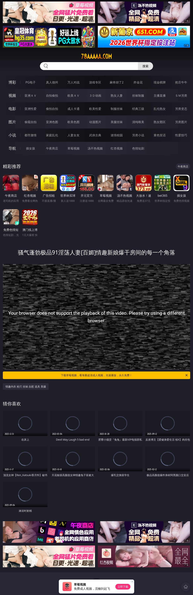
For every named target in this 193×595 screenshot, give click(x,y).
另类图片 (181, 122)
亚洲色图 (52, 122)
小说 (12, 135)
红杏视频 (117, 148)
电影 (12, 108)
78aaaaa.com (96, 56)
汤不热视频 (95, 148)
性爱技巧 (181, 135)
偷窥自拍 (31, 122)
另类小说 (138, 135)
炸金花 (138, 82)
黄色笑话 (160, 135)
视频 (12, 95)
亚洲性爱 (31, 109)
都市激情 (31, 135)
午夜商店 (52, 148)
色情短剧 (138, 148)
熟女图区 (160, 122)
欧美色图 (73, 122)
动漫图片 (95, 122)
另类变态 (181, 109)
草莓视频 (73, 148)
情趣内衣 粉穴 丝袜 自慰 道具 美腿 (25, 386)
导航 (12, 148)
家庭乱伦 (52, 135)
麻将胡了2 (116, 82)
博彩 (12, 82)
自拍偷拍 (52, 95)
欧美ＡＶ (73, 95)
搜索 (145, 66)
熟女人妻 (117, 95)
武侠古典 (95, 135)
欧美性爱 (95, 109)
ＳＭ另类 (181, 95)
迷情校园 (117, 135)
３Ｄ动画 (95, 95)
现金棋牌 (160, 82)
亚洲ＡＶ (31, 95)
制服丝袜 (117, 109)
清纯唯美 (138, 122)
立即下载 (123, 586)
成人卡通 (73, 109)
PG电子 (30, 82)
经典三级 (138, 109)
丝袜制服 (138, 95)
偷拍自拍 (52, 109)
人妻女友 (73, 135)
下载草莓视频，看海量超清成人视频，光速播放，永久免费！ (124, 375)
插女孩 (30, 148)
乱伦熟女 (160, 109)
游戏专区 (95, 82)
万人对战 (73, 82)
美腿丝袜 (117, 122)
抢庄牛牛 (181, 82)
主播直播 (160, 95)
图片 (12, 121)
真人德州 (52, 82)
